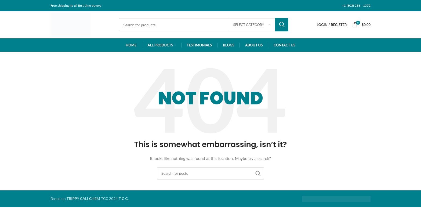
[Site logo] (71, 25)
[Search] (204, 25)
